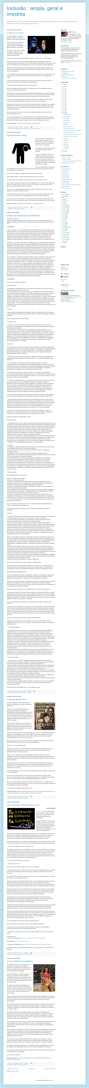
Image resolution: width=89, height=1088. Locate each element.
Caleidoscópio (65, 174)
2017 (63, 96)
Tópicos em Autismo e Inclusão (69, 78)
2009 (63, 112)
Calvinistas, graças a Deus (68, 71)
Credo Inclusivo (51, 21)
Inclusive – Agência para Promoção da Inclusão (33, 938)
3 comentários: (26, 952)
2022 (63, 88)
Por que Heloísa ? (66, 183)
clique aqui (67, 62)
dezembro (66, 114)
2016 (63, 98)
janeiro (65, 148)
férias (63, 220)
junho (65, 138)
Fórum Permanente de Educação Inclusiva (71, 161)
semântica (23, 208)
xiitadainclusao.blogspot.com (67, 301)
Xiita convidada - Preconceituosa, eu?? (23, 805)
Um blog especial (66, 188)
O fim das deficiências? (16, 699)
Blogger (51, 1080)
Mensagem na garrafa (67, 179)
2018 (63, 94)
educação (25, 128)
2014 (63, 102)
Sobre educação (65, 186)
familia (63, 218)
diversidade (20, 798)
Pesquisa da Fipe (40, 811)
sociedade (37, 128)
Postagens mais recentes (13, 1068)
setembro (66, 120)
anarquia (64, 201)
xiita (63, 242)
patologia (64, 229)
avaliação (15, 692)
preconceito (29, 954)
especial (64, 216)
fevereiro (66, 146)
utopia (63, 241)
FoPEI (63, 222)
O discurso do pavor (15, 33)
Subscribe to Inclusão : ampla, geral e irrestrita (65, 268)
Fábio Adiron (74, 32)
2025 (63, 84)
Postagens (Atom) (15, 1071)
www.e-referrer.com (65, 286)
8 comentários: (26, 1063)
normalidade (25, 798)
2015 (63, 100)
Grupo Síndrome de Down (21, 941)
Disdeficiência (65, 73)
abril (65, 142)
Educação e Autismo (66, 159)
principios (64, 234)
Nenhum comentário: (27, 691)
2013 (63, 104)
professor (64, 235)
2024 (63, 86)
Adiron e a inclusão (66, 157)
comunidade (15, 128)
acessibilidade (65, 196)
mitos (19, 208)
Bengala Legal (65, 172)
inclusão (32, 128)
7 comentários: (26, 126)
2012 (63, 106)
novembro (66, 116)
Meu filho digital (65, 181)
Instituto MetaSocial (27, 944)
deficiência (20, 128)
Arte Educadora (65, 170)
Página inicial (31, 1068)
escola (29, 128)
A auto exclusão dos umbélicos (20, 961)
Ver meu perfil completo (66, 42)
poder (21, 1064)
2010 (63, 110)
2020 (63, 92)
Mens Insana (65, 76)
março (65, 144)
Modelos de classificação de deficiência (23, 216)
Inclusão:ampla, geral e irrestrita (68, 295)
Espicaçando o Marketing (68, 74)
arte (63, 202)
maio (65, 140)
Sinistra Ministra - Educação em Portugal (71, 184)
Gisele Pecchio (65, 176)
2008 (63, 151)
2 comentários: (26, 796)
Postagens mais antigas (49, 1068)
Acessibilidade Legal (66, 169)
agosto (65, 122)
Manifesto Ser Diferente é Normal (42, 944)
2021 (63, 90)
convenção (64, 208)
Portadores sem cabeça (17, 135)
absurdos (64, 194)
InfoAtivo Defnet (65, 177)
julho (65, 124)
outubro (65, 118)
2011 (63, 108)
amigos (63, 199)
